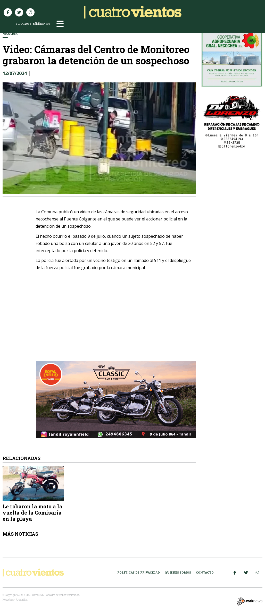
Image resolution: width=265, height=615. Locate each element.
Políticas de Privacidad (138, 572)
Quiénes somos (178, 572)
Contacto (205, 572)
